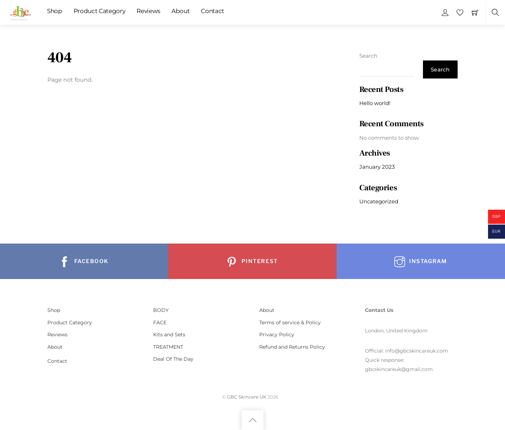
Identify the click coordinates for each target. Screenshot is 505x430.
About (181, 10)
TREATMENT (168, 347)
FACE (160, 322)
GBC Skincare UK (246, 397)
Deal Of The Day (173, 359)
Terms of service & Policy (290, 322)
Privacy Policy (276, 334)
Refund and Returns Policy (292, 347)
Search (368, 55)
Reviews (148, 10)
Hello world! (374, 103)
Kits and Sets (169, 334)
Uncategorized (378, 201)
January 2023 (377, 166)
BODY (161, 310)
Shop (54, 10)
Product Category (100, 10)
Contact (212, 10)
